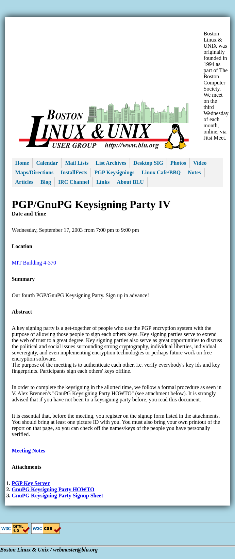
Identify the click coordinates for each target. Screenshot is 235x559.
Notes (194, 172)
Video (199, 163)
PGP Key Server (31, 483)
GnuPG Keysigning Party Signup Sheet (57, 495)
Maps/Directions (34, 172)
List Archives (111, 163)
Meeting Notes (28, 450)
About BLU (130, 182)
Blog (45, 182)
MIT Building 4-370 (34, 263)
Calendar (47, 163)
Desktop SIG (148, 163)
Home (22, 163)
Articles (24, 182)
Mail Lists (76, 163)
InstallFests (74, 172)
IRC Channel (73, 182)
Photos (178, 163)
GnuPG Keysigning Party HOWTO (53, 489)
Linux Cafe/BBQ (161, 172)
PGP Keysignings (114, 172)
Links (103, 182)
